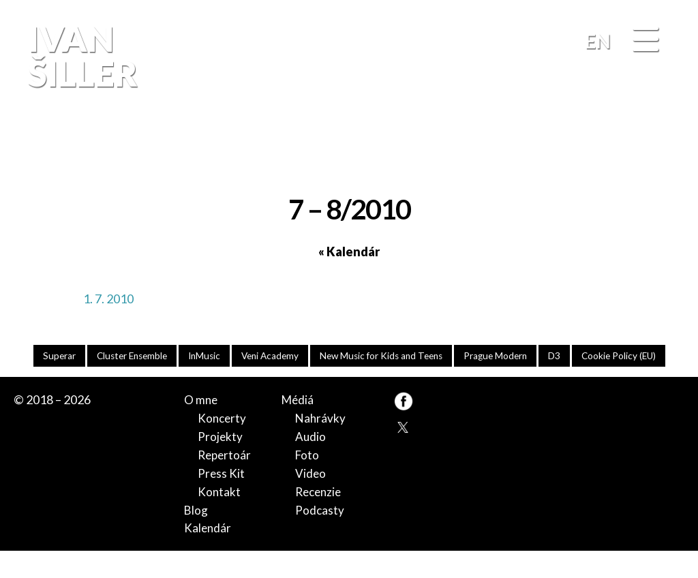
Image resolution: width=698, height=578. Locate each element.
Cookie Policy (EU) (349, 382)
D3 (615, 356)
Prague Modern (553, 356)
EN (598, 40)
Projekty (220, 463)
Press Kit (221, 499)
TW (403, 453)
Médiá (299, 426)
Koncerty (223, 445)
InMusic (247, 356)
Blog (196, 536)
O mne (201, 426)
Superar (93, 356)
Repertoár (225, 481)
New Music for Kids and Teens (432, 356)
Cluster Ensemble (170, 356)
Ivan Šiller (80, 56)
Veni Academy (315, 356)
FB (667, 145)
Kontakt (219, 518)
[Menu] (645, 40)
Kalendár (208, 554)
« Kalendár (349, 251)
